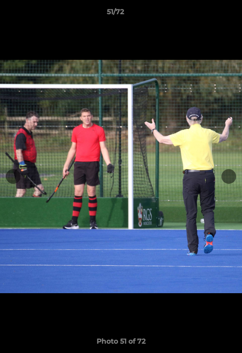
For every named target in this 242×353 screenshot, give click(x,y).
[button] (207, 14)
